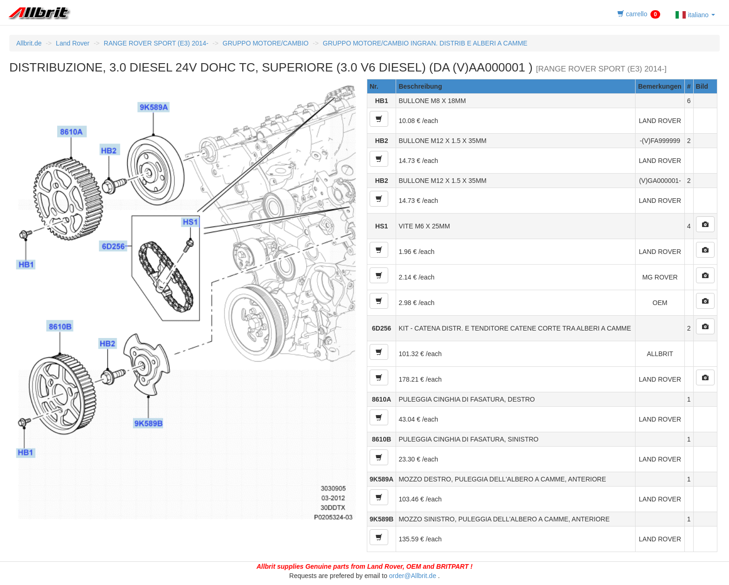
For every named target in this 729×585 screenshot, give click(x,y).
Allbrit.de (28, 43)
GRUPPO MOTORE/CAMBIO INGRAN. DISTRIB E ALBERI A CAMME (425, 43)
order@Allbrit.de (412, 575)
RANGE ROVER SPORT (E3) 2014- (156, 43)
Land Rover (72, 43)
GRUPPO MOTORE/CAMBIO (266, 43)
